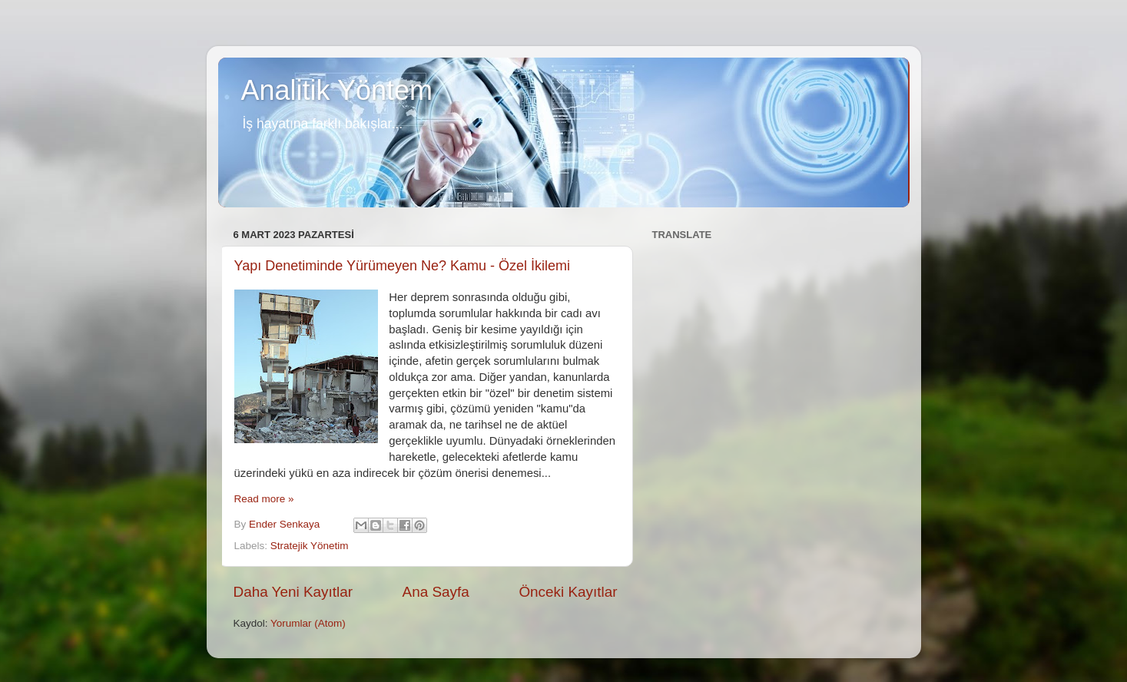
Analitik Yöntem (337, 90)
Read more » (264, 499)
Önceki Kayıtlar (568, 592)
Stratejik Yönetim (309, 545)
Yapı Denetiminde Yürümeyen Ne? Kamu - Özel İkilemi (402, 265)
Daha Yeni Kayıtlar (293, 592)
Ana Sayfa (436, 592)
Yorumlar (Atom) (308, 623)
